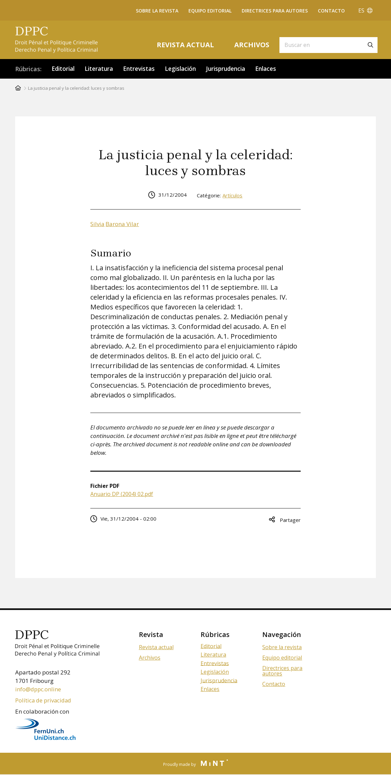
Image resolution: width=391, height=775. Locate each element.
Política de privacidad (44, 700)
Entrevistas (143, 69)
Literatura (102, 69)
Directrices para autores (275, 10)
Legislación (187, 69)
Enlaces (277, 69)
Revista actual (185, 44)
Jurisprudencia (235, 69)
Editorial (64, 69)
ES (365, 10)
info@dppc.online (38, 689)
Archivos (251, 44)
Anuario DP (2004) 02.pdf (121, 494)
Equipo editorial (210, 10)
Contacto (331, 10)
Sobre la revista (157, 10)
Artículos (232, 195)
